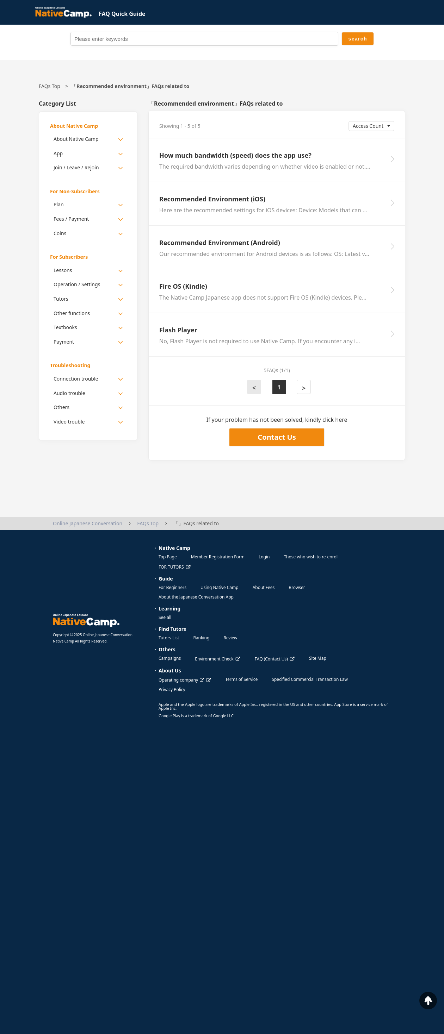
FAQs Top (49, 86)
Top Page (168, 557)
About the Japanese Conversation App (196, 597)
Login (264, 557)
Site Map (317, 658)
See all (165, 617)
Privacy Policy (172, 690)
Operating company (181, 680)
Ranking (201, 638)
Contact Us (277, 437)
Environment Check (214, 659)
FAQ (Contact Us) (271, 659)
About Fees (264, 587)
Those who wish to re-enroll (311, 557)
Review (230, 638)
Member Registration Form (218, 557)
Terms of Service (241, 679)
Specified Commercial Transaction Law (310, 679)
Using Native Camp (220, 587)
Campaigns (170, 658)
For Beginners (172, 587)
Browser (297, 587)
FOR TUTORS (171, 567)
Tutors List (169, 638)
